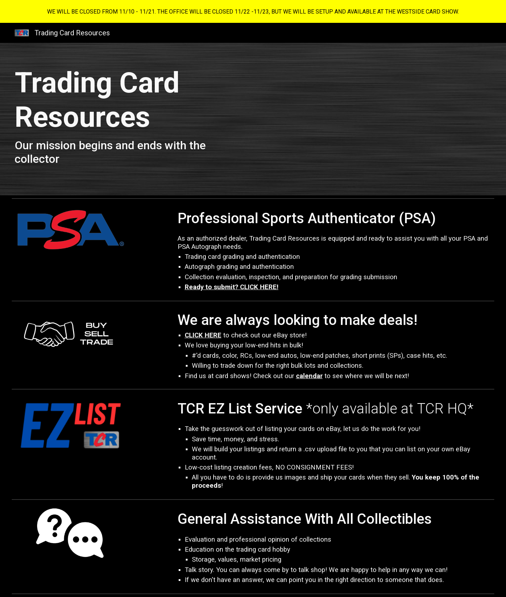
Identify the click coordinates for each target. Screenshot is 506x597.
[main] (131, 119)
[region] (253, 11)
